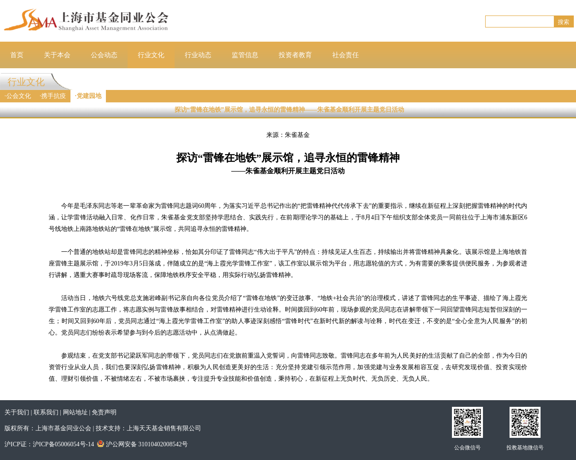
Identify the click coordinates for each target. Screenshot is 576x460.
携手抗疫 (53, 96)
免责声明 (104, 412)
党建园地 (89, 96)
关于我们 (16, 412)
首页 (16, 54)
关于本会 (57, 54)
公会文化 (18, 96)
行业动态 (198, 54)
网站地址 (75, 412)
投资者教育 (295, 54)
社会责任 (345, 54)
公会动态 (104, 54)
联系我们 (46, 412)
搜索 (563, 22)
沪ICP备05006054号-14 (63, 444)
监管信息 (245, 54)
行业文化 (151, 54)
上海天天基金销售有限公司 (164, 428)
